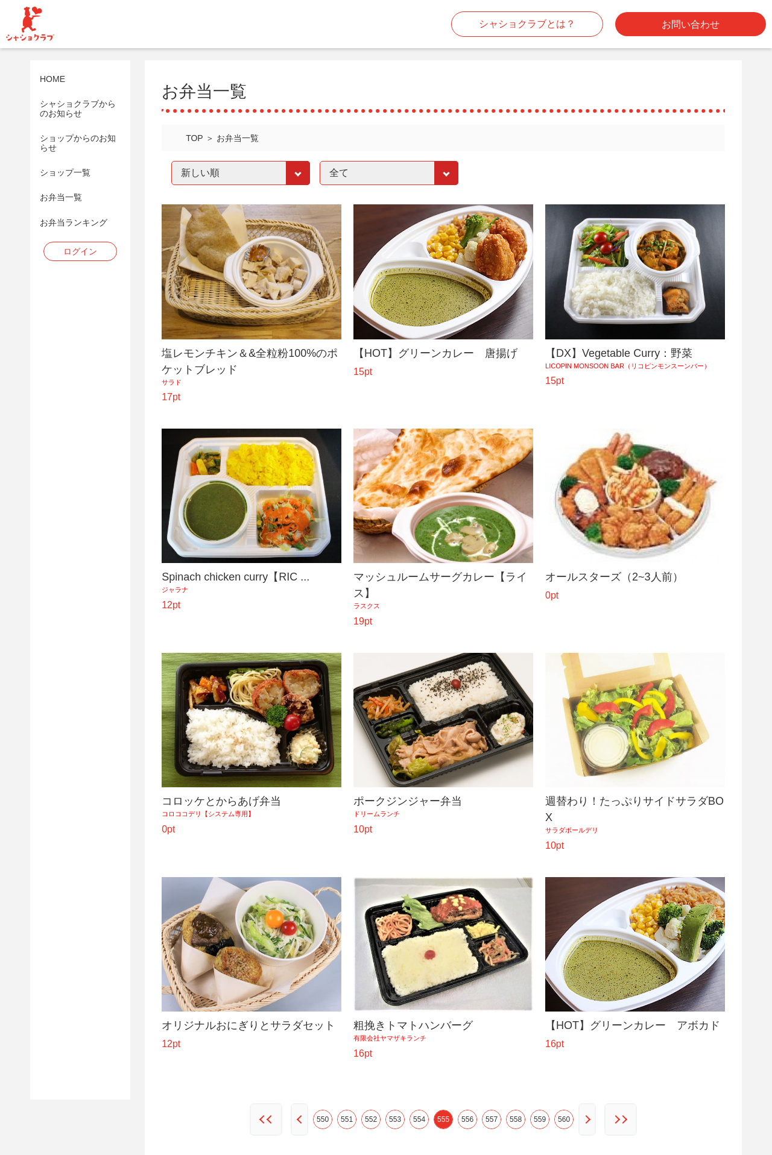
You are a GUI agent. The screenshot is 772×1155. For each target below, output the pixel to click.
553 (395, 1119)
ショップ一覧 (65, 172)
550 (323, 1119)
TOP (194, 138)
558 (516, 1119)
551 (347, 1119)
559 (540, 1119)
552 (371, 1119)
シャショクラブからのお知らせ (78, 108)
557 (492, 1119)
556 (467, 1119)
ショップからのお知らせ (78, 143)
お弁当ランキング (73, 222)
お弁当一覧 (61, 197)
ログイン (80, 251)
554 (419, 1119)
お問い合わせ (691, 24)
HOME (52, 79)
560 (564, 1119)
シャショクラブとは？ (527, 24)
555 (443, 1119)
